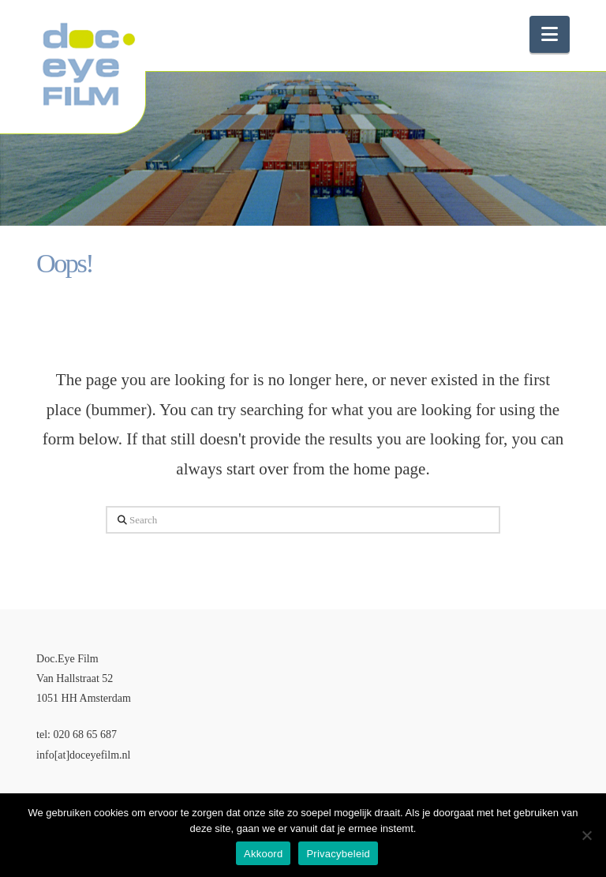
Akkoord (263, 854)
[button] (549, 34)
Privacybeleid (338, 854)
